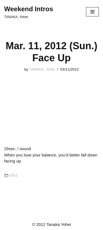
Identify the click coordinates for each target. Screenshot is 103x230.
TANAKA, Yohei (42, 69)
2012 (13, 175)
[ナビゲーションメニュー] (92, 11)
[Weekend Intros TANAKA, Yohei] (28, 12)
